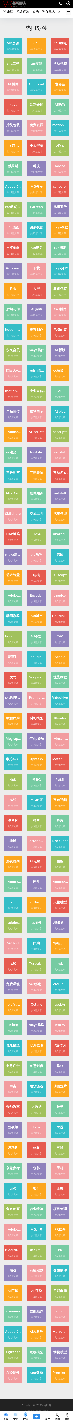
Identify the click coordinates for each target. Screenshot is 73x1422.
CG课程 (7, 11)
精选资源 (22, 11)
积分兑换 (48, 11)
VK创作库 (46, 1405)
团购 (36, 8)
